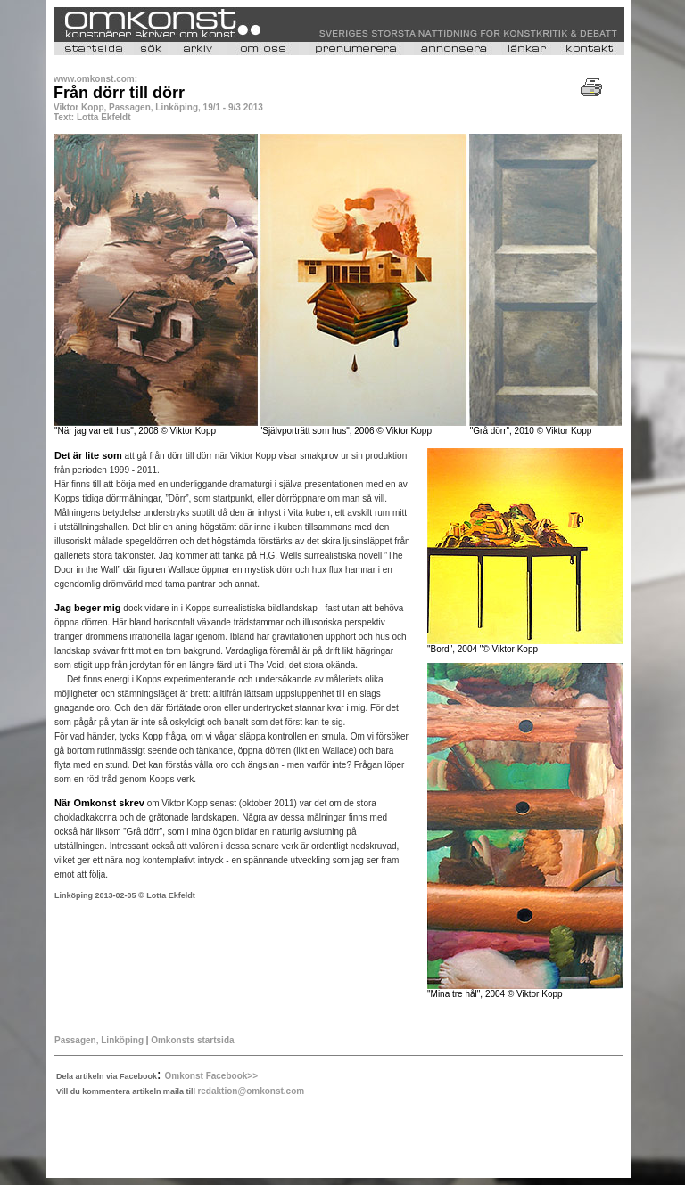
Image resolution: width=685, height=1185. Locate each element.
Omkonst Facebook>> (211, 1076)
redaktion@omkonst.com (250, 1091)
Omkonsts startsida (191, 1040)
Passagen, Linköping (99, 1040)
